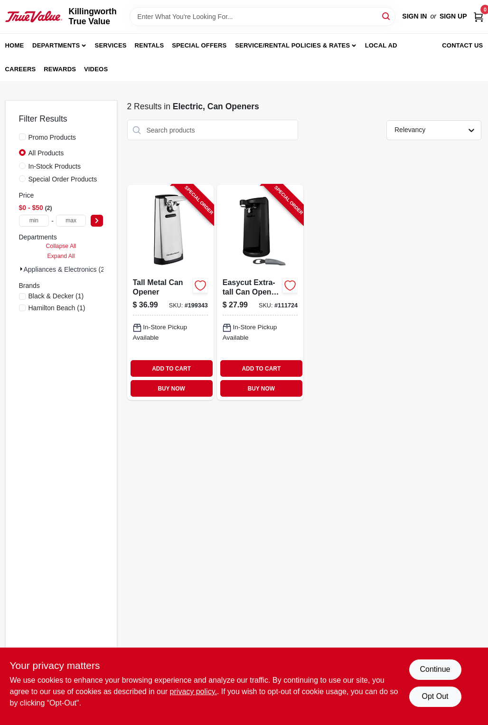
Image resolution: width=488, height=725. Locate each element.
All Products (46, 153)
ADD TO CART (171, 368)
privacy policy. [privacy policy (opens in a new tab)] (193, 691)
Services (111, 45)
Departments (56, 45)
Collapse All (61, 246)
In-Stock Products (54, 166)
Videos (96, 69)
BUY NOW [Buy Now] (171, 388)
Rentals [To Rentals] (149, 45)
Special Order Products (62, 179)
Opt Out (435, 696)
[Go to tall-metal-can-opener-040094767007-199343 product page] (170, 292)
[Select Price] (97, 221)
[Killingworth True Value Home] (33, 16)
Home (14, 45)
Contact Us (462, 45)
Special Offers (199, 45)
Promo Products (52, 137)
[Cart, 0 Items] (478, 16)
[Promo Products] (22, 137)
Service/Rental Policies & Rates (292, 45)
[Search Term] (262, 16)
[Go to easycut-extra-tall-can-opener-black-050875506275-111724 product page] (260, 292)
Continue (435, 669)
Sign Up (453, 16)
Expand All (61, 256)
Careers (20, 69)
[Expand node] (21, 269)
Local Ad (381, 45)
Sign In (414, 16)
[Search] (387, 16)
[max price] (71, 221)
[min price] (34, 221)
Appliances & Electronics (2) (65, 269)
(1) (56, 296)
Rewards (60, 69)
